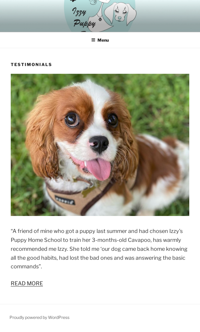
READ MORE (27, 283)
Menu (100, 40)
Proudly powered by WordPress (39, 317)
